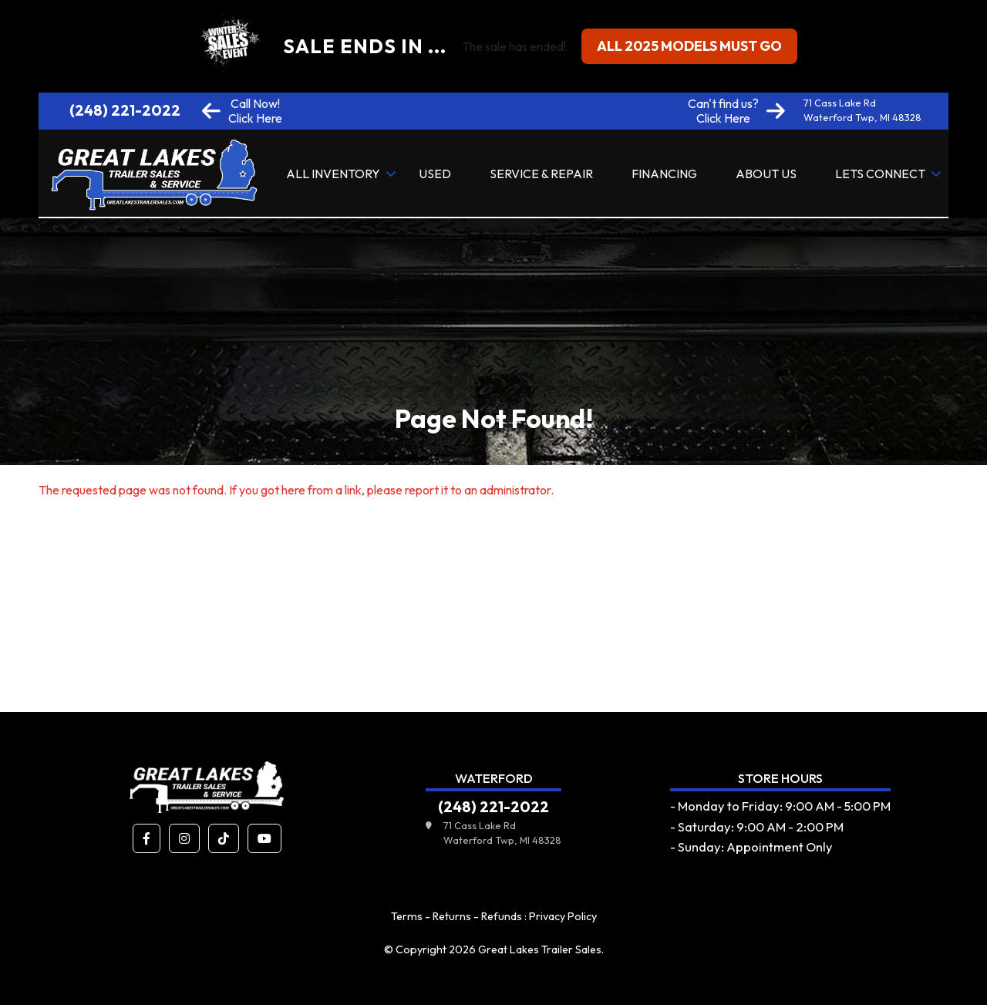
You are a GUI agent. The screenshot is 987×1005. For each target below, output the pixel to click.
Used (435, 173)
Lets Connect (880, 173)
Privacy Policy (563, 916)
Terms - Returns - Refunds (456, 916)
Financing (664, 173)
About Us (766, 173)
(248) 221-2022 (124, 110)
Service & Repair (541, 173)
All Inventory (333, 173)
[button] (146, 838)
